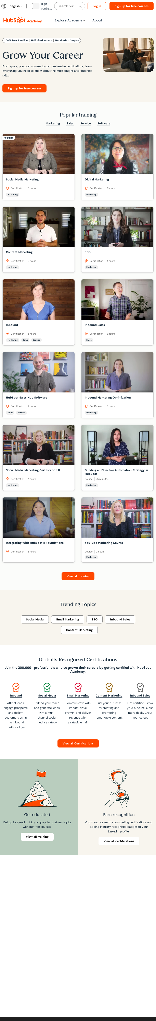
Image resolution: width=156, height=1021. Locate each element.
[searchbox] (69, 6)
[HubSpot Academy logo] (22, 20)
